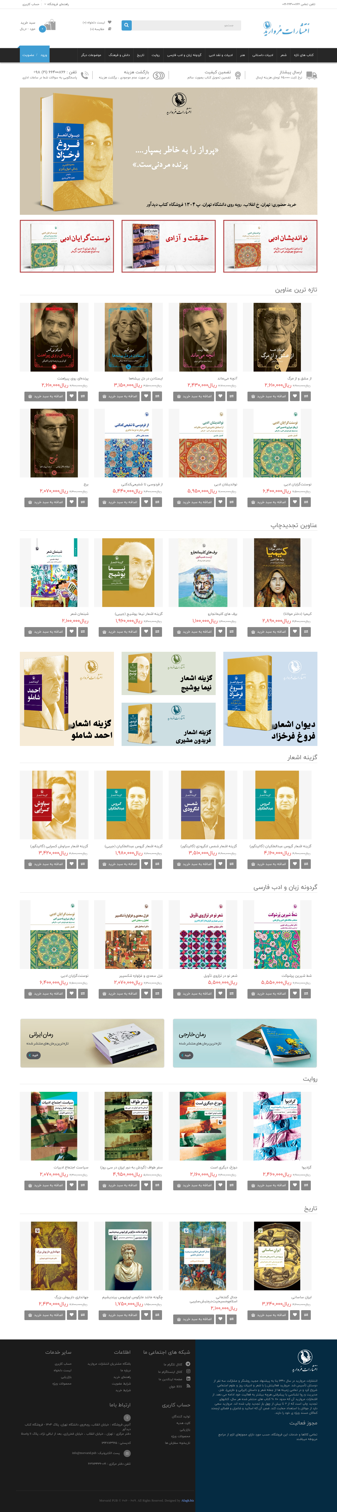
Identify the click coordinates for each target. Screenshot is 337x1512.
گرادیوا (307, 1167)
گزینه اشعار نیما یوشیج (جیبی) (139, 614)
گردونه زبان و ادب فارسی (184, 55)
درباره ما (126, 1370)
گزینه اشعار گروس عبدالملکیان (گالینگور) (281, 846)
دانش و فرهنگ (119, 55)
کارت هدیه (183, 1423)
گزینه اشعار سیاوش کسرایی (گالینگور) (59, 846)
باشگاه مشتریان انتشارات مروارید (109, 1364)
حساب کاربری (63, 1364)
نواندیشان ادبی (225, 484)
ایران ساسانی (301, 1297)
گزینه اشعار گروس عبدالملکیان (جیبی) (134, 846)
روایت (156, 55)
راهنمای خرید (122, 1377)
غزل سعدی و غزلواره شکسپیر (141, 975)
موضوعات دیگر (91, 55)
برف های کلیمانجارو (222, 614)
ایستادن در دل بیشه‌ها (146, 378)
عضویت (28, 55)
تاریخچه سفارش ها (177, 1443)
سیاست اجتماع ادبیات (71, 1167)
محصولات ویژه (61, 1384)
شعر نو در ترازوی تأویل (220, 975)
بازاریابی (66, 1377)
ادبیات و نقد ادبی (221, 55)
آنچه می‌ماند (227, 378)
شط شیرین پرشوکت (297, 975)
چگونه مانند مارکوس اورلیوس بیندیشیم (132, 1297)
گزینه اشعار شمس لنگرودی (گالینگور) (209, 846)
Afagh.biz (187, 1501)
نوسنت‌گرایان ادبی (298, 484)
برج (86, 484)
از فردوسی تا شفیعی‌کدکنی (142, 484)
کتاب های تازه (304, 55)
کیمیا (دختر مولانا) (298, 614)
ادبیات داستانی (262, 55)
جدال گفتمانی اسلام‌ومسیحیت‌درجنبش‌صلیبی (213, 1299)
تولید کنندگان (181, 1417)
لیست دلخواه (62, 1370)
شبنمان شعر (79, 614)
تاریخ (140, 55)
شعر (284, 55)
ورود (43, 55)
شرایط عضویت (121, 1384)
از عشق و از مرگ (299, 378)
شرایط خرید (123, 1390)
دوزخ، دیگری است (223, 1167)
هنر (242, 55)
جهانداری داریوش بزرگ (71, 1297)
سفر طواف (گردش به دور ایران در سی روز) (131, 1167)
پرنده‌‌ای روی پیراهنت (73, 378)
